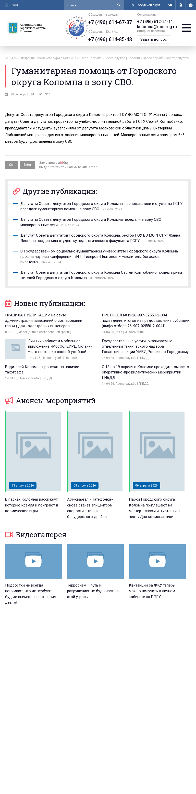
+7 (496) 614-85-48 (110, 39)
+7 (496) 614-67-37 (110, 22)
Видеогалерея (35, 534)
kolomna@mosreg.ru (157, 26)
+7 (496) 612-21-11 (155, 21)
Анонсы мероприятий (50, 400)
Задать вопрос (153, 39)
